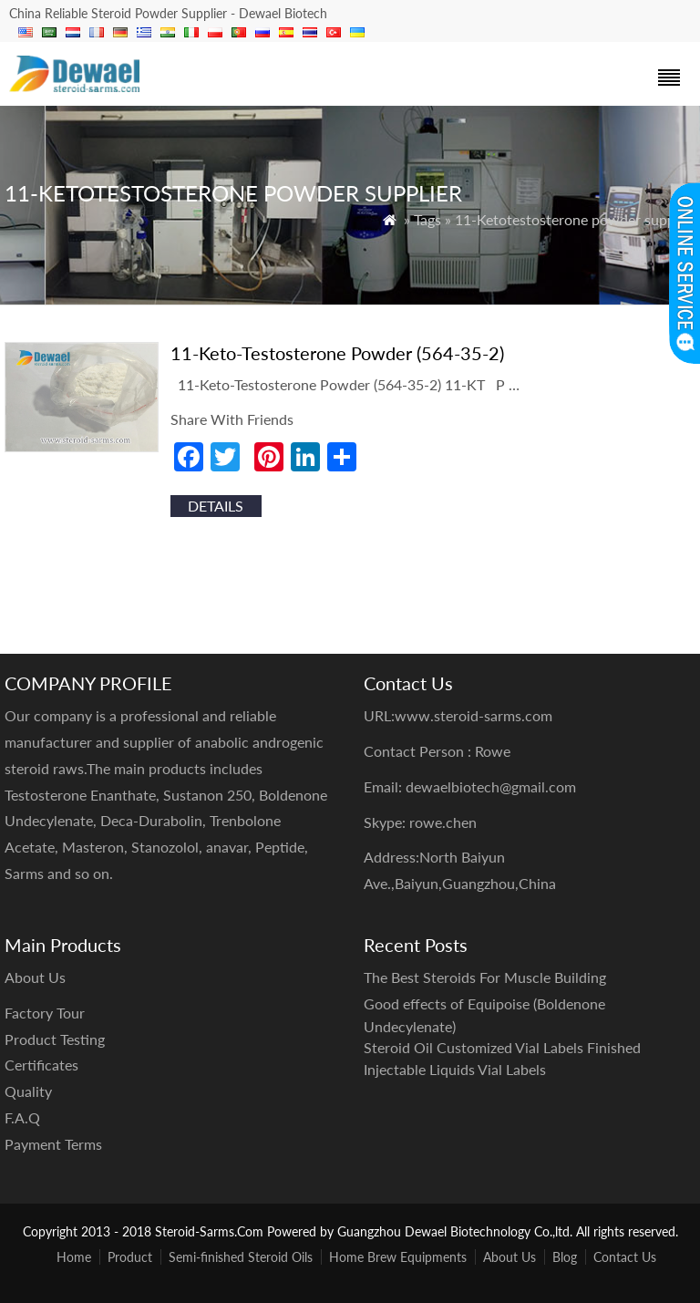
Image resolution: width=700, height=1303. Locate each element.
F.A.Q (22, 1117)
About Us (509, 1257)
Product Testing (55, 1039)
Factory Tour (45, 1012)
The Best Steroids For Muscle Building (485, 977)
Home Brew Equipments (398, 1257)
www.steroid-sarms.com (473, 715)
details (215, 505)
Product (130, 1257)
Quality (28, 1091)
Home (74, 1257)
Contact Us (624, 1257)
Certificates (41, 1064)
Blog (564, 1257)
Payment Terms (53, 1144)
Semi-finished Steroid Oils (241, 1257)
